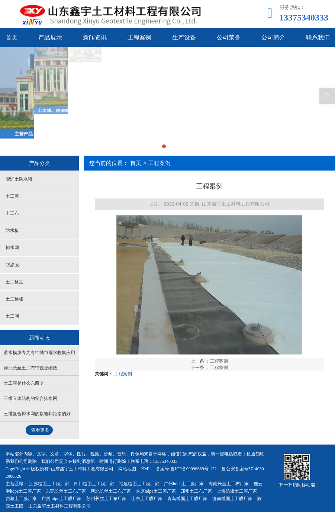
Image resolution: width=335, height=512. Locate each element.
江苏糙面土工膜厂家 (49, 483)
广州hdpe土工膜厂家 (184, 483)
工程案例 (139, 37)
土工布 (12, 213)
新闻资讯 (95, 37)
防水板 (12, 230)
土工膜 (12, 196)
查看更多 (40, 430)
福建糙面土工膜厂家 (139, 483)
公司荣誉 (229, 37)
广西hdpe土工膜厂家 (61, 498)
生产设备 (184, 37)
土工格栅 (14, 299)
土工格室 (14, 281)
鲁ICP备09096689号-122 (193, 468)
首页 (135, 163)
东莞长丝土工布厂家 (66, 491)
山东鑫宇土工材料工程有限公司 (82, 468)
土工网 (12, 316)
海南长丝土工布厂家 (229, 483)
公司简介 (273, 37)
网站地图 (127, 468)
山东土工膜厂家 (146, 498)
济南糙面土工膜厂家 (232, 498)
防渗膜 (12, 264)
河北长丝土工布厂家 (111, 491)
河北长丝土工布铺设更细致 (30, 368)
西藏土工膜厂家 (21, 498)
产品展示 (50, 37)
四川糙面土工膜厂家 (94, 483)
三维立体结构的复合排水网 (30, 398)
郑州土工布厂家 (196, 491)
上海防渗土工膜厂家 (237, 491)
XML (146, 468)
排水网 (12, 247)
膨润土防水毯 (19, 179)
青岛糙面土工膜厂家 (187, 498)
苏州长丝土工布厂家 (106, 498)
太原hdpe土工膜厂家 (155, 491)
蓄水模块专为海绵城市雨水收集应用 (39, 352)
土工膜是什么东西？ (24, 383)
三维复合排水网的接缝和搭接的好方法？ (44, 413)
